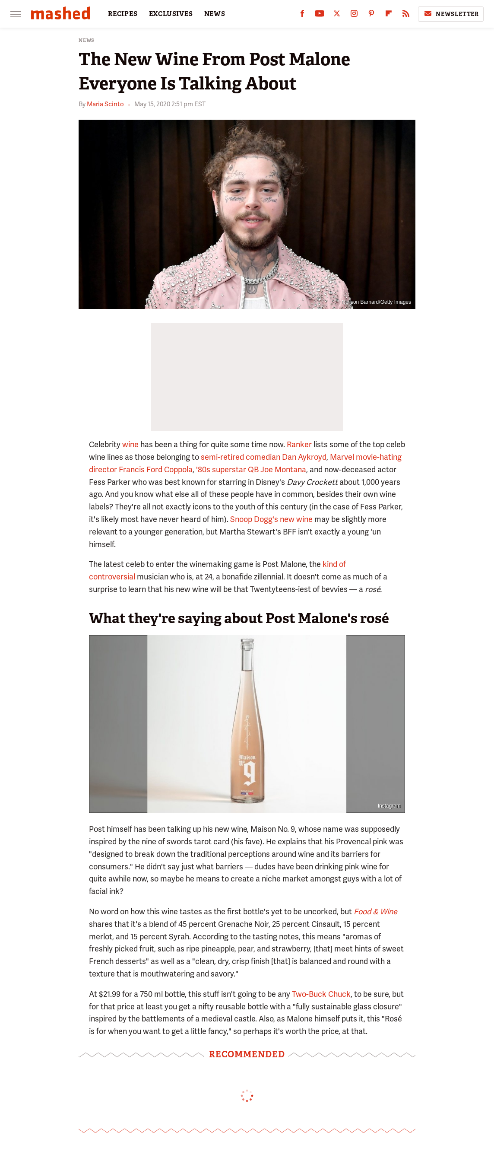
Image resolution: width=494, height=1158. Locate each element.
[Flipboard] (388, 15)
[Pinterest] (371, 15)
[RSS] (406, 15)
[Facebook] (302, 15)
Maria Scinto (105, 104)
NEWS (214, 14)
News (87, 40)
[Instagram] (354, 15)
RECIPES (123, 14)
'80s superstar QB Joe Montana (251, 469)
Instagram (389, 805)
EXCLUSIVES (171, 14)
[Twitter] (337, 15)
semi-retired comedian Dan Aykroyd (263, 457)
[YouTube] (319, 15)
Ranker (299, 444)
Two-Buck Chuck (321, 994)
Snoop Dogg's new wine (271, 519)
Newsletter (451, 14)
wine (130, 444)
